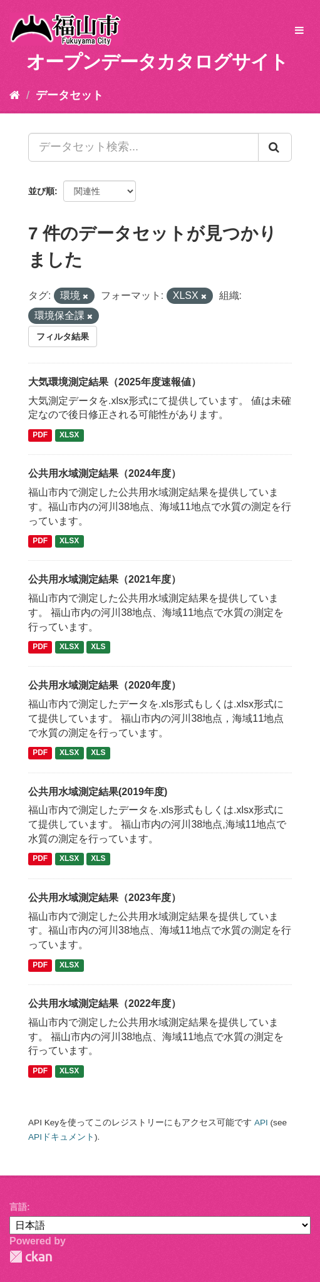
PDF (40, 434)
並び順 (41, 191)
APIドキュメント (61, 1137)
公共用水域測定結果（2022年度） (104, 1003)
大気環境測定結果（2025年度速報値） (114, 382)
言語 (18, 1207)
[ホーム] (14, 95)
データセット (69, 95)
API (261, 1122)
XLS (98, 647)
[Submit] (275, 147)
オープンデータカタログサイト (157, 61)
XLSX (69, 434)
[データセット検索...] (143, 147)
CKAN (30, 1256)
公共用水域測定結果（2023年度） (104, 897)
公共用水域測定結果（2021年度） (104, 579)
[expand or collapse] (299, 31)
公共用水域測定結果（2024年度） (104, 473)
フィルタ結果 (62, 336)
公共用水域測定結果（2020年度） (104, 685)
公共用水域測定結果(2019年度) (97, 791)
